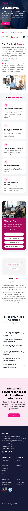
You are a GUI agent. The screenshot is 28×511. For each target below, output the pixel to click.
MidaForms (5, 465)
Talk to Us (5, 23)
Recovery (4, 463)
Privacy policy (20, 482)
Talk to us (14, 415)
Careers (19, 463)
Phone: (9, 446)
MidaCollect (5, 460)
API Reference (6, 484)
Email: (9, 448)
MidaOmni (5, 468)
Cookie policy (20, 484)
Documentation (6, 482)
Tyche (3, 473)
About (18, 460)
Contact (19, 465)
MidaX (4, 470)
